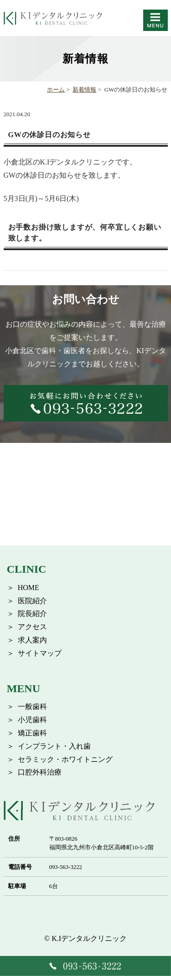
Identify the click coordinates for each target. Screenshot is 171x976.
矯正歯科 (32, 733)
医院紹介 (32, 601)
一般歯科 (32, 706)
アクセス (32, 627)
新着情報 (84, 89)
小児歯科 (32, 720)
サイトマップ (40, 653)
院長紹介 (32, 613)
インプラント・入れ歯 (54, 746)
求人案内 (32, 640)
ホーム (56, 89)
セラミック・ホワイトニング (65, 759)
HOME (28, 587)
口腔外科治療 (40, 772)
